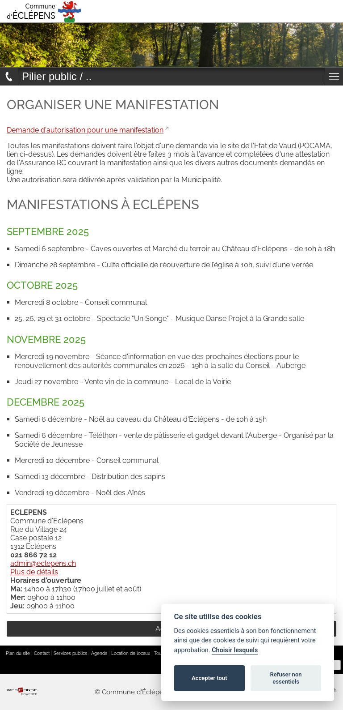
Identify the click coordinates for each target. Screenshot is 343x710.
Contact (42, 653)
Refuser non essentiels (285, 678)
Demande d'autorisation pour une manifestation (85, 130)
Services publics (70, 653)
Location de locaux (130, 653)
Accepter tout (209, 678)
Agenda (99, 653)
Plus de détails (34, 572)
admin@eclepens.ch (43, 563)
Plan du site (18, 653)
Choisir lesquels (235, 650)
